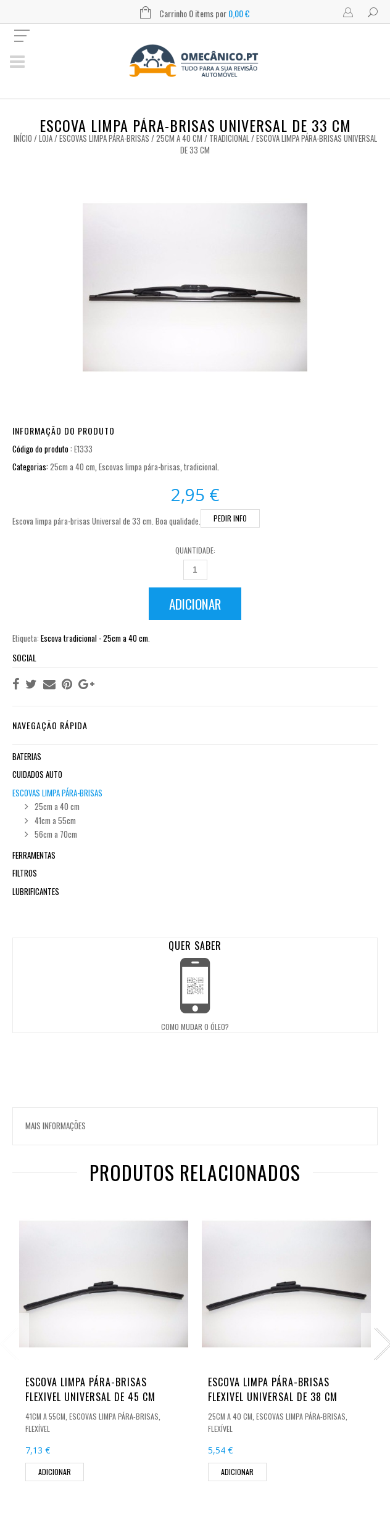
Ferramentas (34, 855)
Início (23, 138)
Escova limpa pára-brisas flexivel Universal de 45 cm (90, 1389)
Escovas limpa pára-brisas (104, 138)
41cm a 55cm (55, 820)
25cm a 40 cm (179, 138)
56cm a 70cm (56, 834)
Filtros (24, 873)
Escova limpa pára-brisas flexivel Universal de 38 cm (273, 1389)
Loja (45, 138)
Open (195, 975)
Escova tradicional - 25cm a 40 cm (94, 638)
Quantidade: (195, 550)
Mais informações (55, 1125)
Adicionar (195, 603)
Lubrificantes (35, 891)
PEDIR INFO (230, 518)
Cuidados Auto (37, 774)
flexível (37, 1428)
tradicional (229, 138)
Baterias (26, 756)
